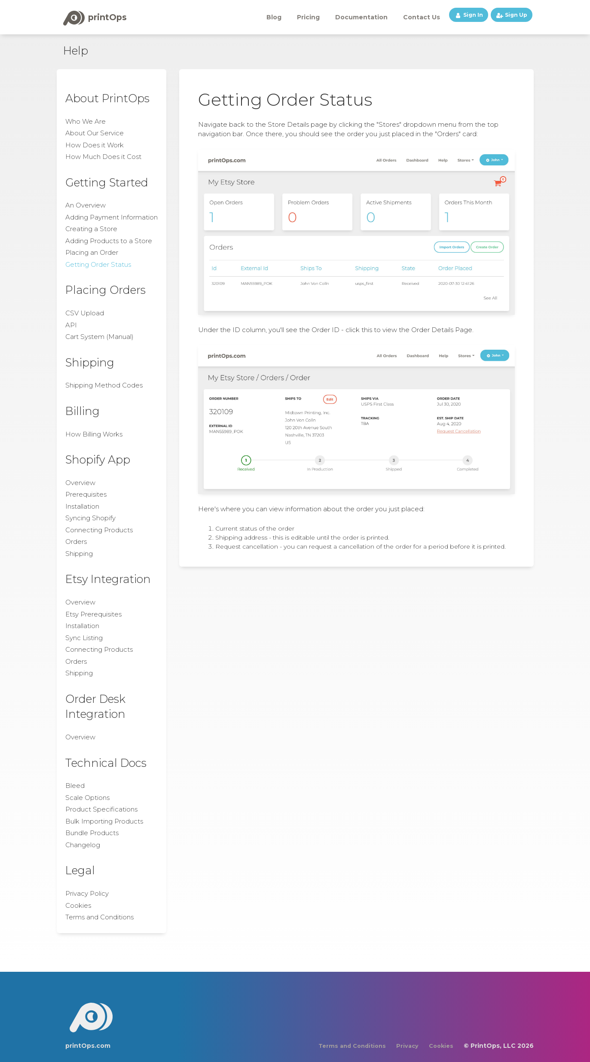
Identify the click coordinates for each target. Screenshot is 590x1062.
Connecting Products (99, 530)
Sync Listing (84, 638)
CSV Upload (84, 313)
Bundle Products (92, 833)
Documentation (361, 17)
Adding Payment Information (111, 217)
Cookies (78, 905)
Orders (76, 541)
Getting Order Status (98, 264)
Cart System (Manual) (99, 337)
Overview (80, 483)
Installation (82, 506)
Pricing (308, 17)
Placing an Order (91, 252)
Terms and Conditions (99, 917)
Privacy (407, 1046)
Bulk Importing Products (104, 821)
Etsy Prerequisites (93, 614)
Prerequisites (86, 494)
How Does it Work (94, 145)
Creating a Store (91, 229)
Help (75, 50)
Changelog (82, 845)
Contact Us (421, 17)
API (71, 325)
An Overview (85, 205)
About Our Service (94, 133)
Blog (273, 17)
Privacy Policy (87, 893)
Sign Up (511, 15)
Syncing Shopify (90, 518)
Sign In (468, 15)
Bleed (75, 785)
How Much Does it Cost (103, 157)
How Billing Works (93, 434)
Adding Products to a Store (108, 241)
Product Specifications (101, 809)
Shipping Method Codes (104, 385)
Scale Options (87, 797)
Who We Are (85, 121)
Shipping (79, 553)
